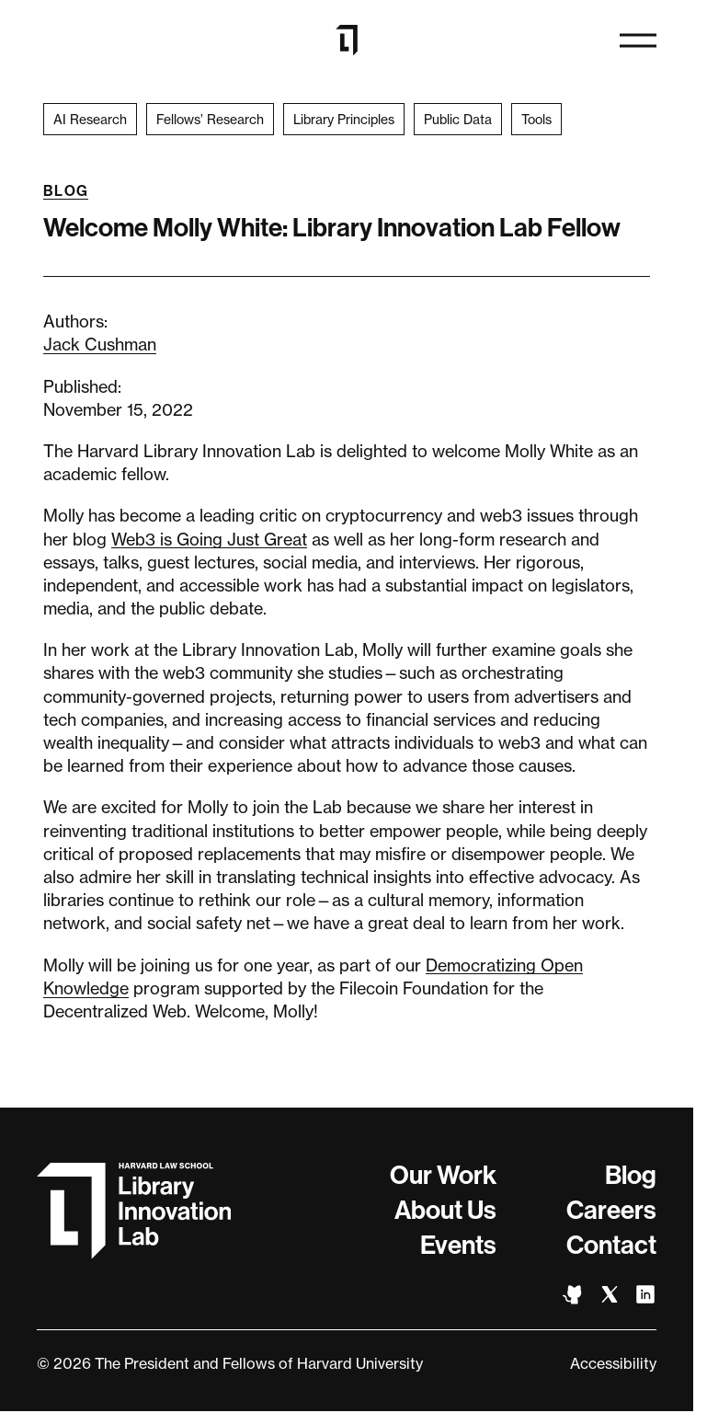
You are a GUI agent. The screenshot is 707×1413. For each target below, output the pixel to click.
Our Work (443, 1175)
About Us (445, 1210)
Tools (536, 119)
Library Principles (343, 119)
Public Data (458, 119)
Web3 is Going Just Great (209, 539)
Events (458, 1245)
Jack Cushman (99, 344)
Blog (65, 191)
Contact (611, 1245)
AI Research (90, 119)
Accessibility (613, 1363)
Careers (611, 1210)
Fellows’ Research (210, 119)
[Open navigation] (638, 40)
